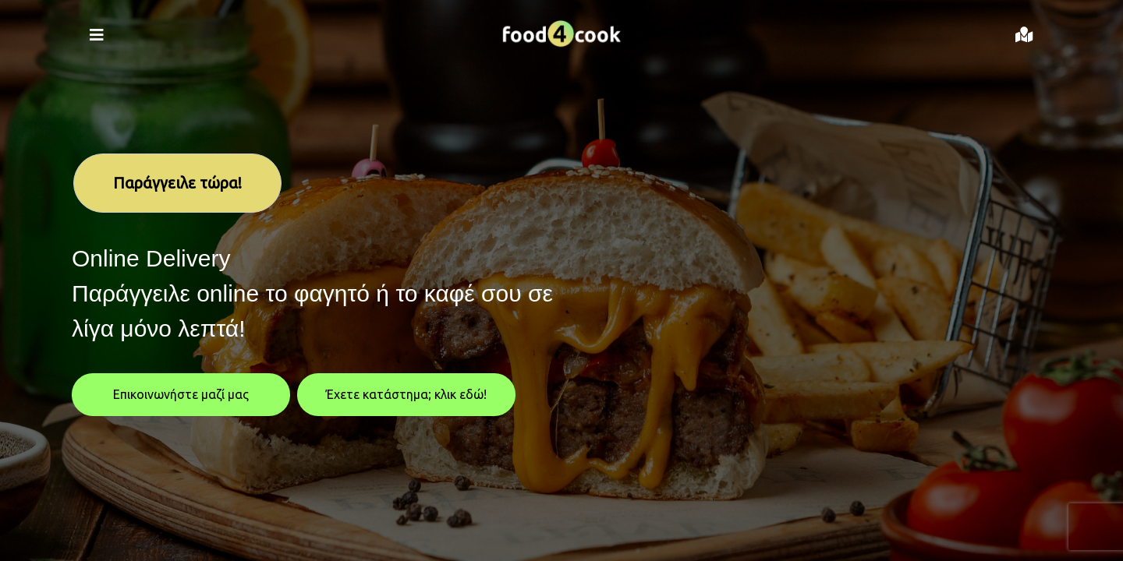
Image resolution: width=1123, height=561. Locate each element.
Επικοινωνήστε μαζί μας (181, 394)
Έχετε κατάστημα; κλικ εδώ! (406, 394)
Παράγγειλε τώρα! (177, 183)
